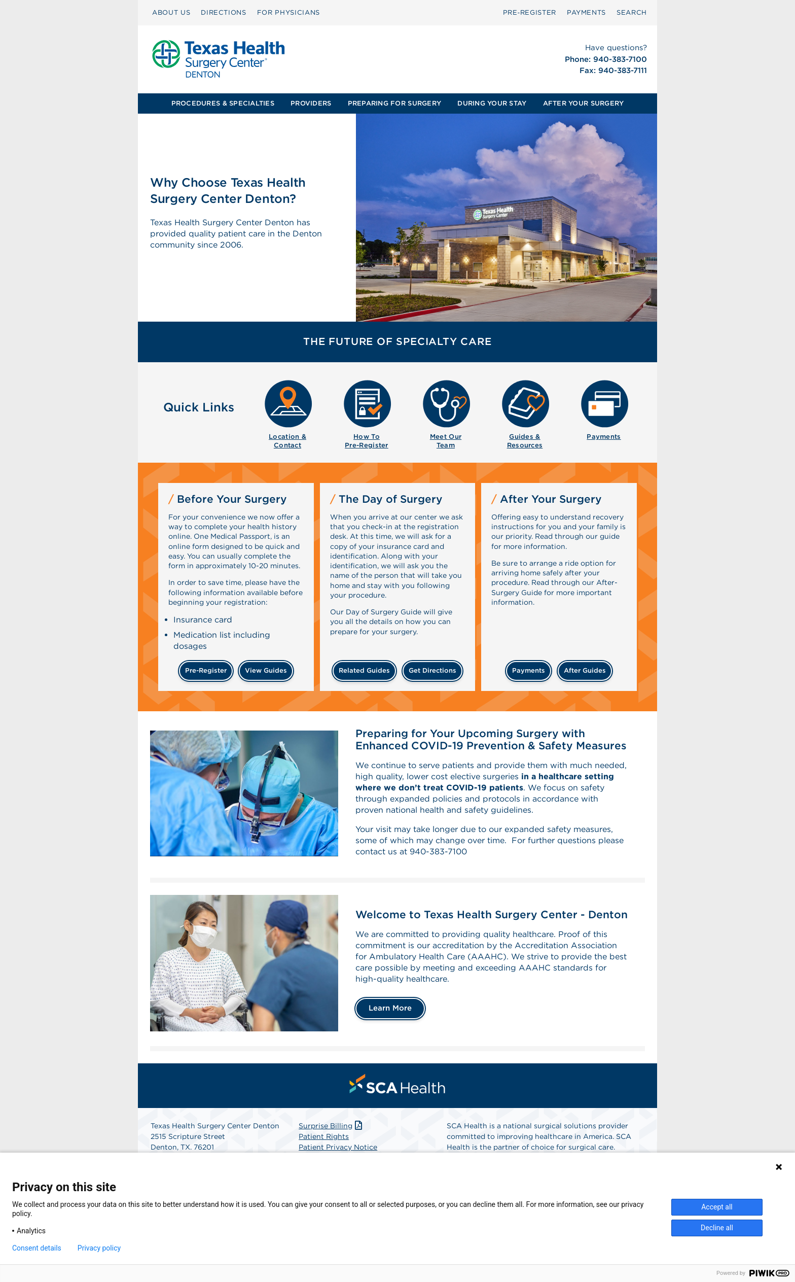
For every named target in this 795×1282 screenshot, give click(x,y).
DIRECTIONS (223, 12)
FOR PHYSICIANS (288, 12)
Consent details (36, 1248)
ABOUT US (171, 12)
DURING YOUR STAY (491, 103)
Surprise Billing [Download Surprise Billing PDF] (331, 1126)
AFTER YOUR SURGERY (583, 103)
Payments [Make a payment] (528, 670)
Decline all (717, 1228)
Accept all (717, 1207)
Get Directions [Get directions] (432, 670)
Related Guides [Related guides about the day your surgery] (364, 670)
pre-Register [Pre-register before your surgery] (206, 670)
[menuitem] (171, 12)
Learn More (390, 1008)
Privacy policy (99, 1248)
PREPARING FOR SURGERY (394, 103)
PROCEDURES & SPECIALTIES (222, 103)
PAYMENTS (586, 12)
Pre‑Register (529, 12)
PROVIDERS (311, 103)
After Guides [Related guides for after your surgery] (585, 670)
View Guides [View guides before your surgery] (266, 670)
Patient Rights (324, 1136)
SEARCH (632, 12)
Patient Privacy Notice (338, 1147)
